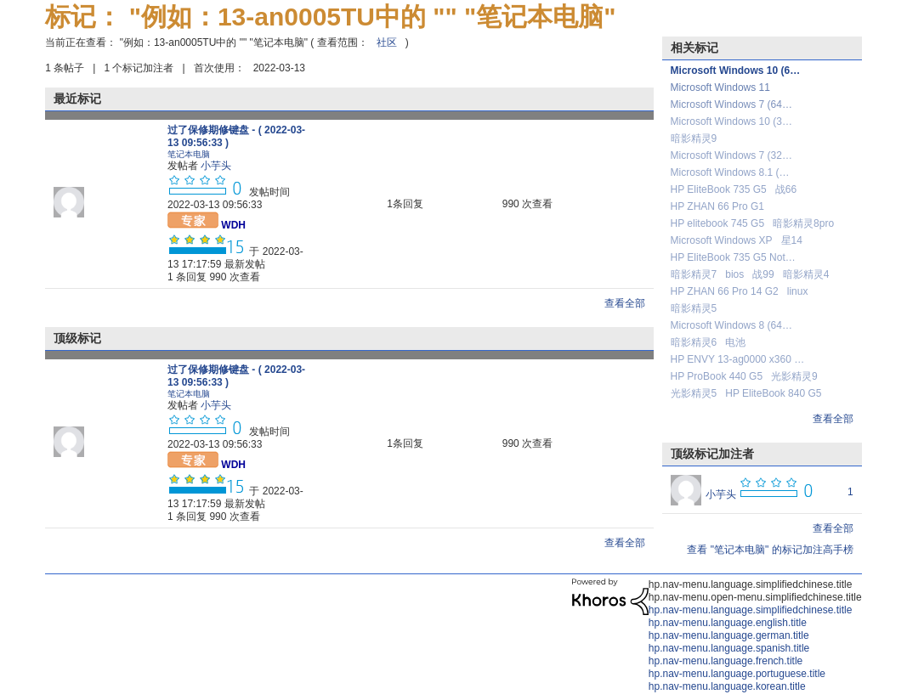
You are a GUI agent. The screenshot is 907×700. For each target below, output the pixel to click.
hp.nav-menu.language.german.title (729, 635)
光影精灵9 (794, 376)
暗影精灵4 (806, 274)
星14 (791, 240)
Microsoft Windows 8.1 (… (730, 172)
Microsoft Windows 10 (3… (731, 121)
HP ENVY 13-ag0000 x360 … (738, 359)
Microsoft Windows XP (722, 240)
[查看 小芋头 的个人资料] (216, 166)
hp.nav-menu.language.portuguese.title (737, 674)
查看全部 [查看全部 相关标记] (833, 419)
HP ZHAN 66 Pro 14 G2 (725, 291)
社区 (387, 42)
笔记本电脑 (188, 154)
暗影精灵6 (694, 342)
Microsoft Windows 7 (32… (731, 155)
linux (797, 291)
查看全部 (624, 303)
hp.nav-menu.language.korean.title (727, 686)
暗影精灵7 (694, 274)
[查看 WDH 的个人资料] (233, 225)
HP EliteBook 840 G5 (773, 393)
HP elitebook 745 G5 (718, 223)
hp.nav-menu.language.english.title (728, 623)
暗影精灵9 (694, 138)
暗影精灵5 (694, 308)
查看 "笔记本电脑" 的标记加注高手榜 (770, 550)
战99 (763, 274)
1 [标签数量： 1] (850, 492)
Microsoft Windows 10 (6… (736, 70)
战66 (785, 189)
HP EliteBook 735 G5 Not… (733, 257)
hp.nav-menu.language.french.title (725, 661)
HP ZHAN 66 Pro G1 (717, 206)
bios (734, 274)
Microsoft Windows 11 (720, 87)
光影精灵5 (694, 393)
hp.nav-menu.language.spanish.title (729, 648)
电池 (735, 342)
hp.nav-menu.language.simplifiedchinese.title (750, 610)
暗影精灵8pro (803, 223)
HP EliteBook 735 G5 (719, 189)
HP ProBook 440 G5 (717, 376)
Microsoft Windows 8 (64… (731, 325)
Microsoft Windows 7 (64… (731, 104)
